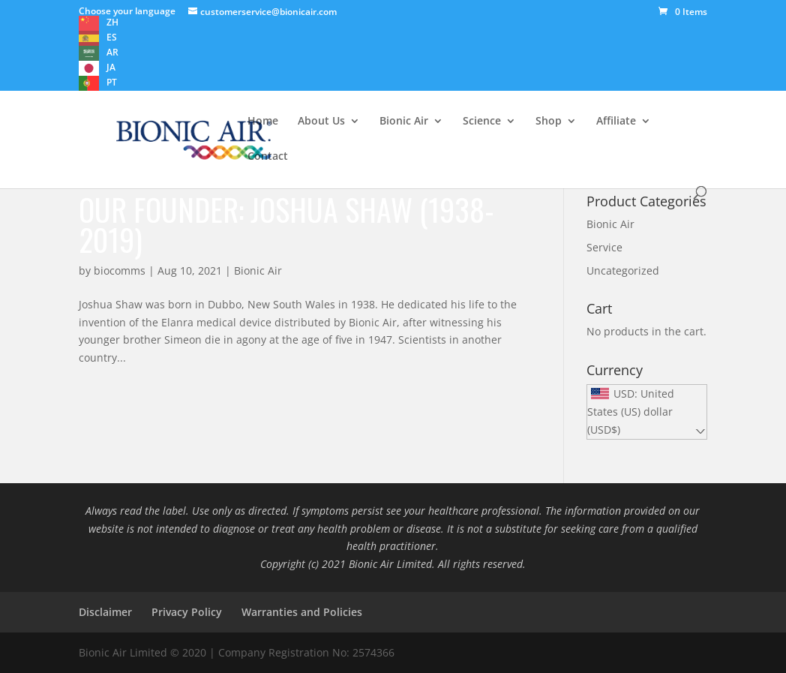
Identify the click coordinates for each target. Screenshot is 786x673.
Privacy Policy (187, 612)
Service (604, 247)
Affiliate (616, 122)
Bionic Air (404, 122)
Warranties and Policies (302, 612)
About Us (321, 122)
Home (263, 122)
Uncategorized (622, 270)
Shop (549, 122)
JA (111, 67)
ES (111, 37)
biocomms (120, 270)
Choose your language (127, 11)
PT (111, 82)
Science (482, 122)
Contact (268, 157)
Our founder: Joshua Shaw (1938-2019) (286, 224)
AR (112, 52)
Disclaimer (105, 612)
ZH (112, 22)
